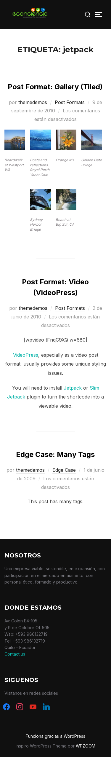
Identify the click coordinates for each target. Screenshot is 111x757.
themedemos (32, 102)
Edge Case (64, 470)
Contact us (14, 653)
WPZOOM (85, 745)
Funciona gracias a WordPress (55, 736)
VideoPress (25, 355)
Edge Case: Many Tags (55, 454)
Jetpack (73, 388)
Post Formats (70, 102)
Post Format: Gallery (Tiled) (55, 86)
